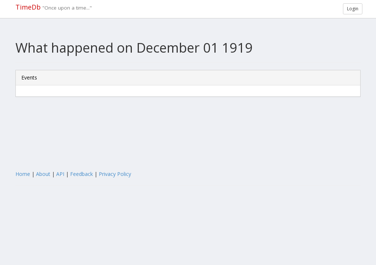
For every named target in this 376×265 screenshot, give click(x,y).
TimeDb (28, 7)
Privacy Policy (115, 173)
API (60, 173)
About (43, 173)
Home (22, 173)
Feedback (81, 173)
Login (352, 9)
